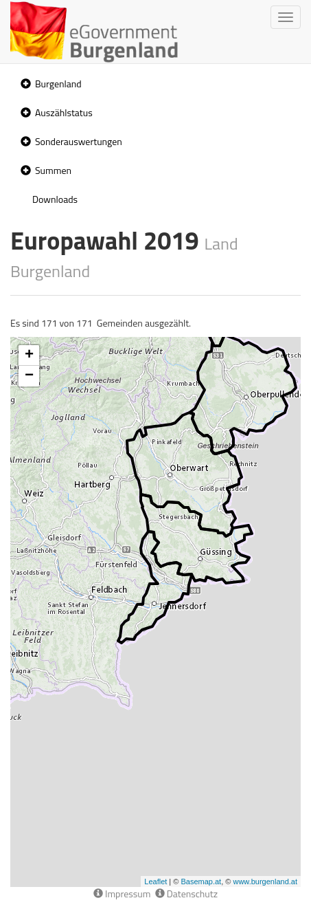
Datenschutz (186, 893)
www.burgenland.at (265, 881)
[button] (24, 84)
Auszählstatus (64, 112)
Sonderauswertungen (78, 141)
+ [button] (29, 355)
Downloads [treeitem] (55, 199)
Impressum (122, 893)
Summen (53, 170)
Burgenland (58, 83)
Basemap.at (201, 881)
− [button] (29, 376)
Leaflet (155, 881)
